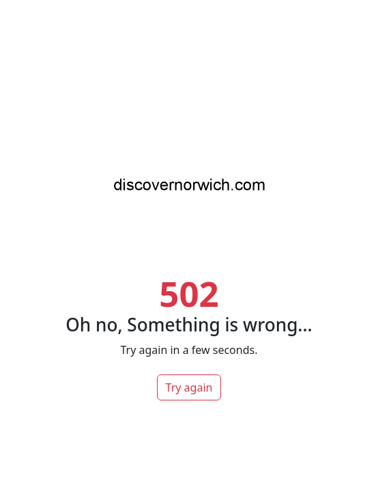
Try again (189, 387)
